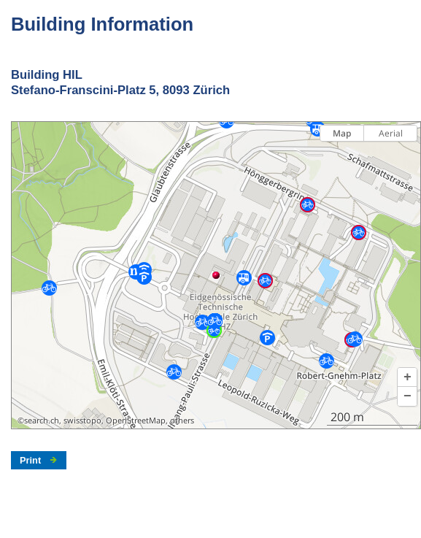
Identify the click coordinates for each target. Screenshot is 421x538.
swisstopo (82, 420)
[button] (407, 377)
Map (342, 133)
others (182, 420)
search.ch (41, 420)
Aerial (391, 133)
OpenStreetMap (136, 420)
